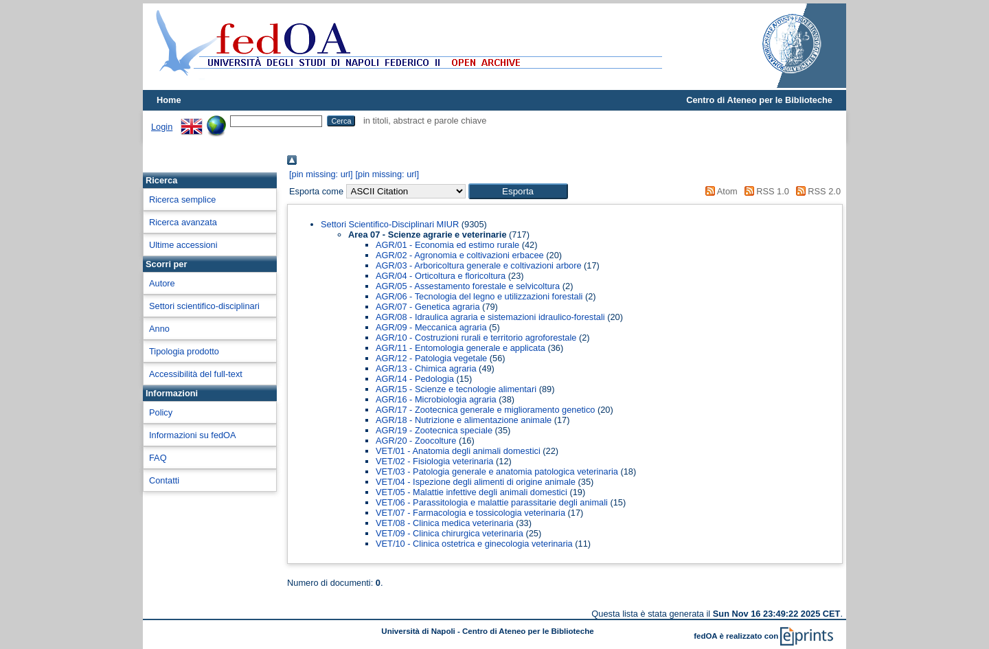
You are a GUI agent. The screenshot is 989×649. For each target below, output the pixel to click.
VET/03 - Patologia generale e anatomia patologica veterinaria (497, 471)
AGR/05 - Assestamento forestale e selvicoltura (468, 286)
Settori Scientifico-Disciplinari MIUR (390, 224)
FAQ (158, 458)
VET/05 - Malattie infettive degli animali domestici (471, 492)
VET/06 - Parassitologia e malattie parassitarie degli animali (492, 502)
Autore (162, 283)
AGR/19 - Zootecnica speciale (434, 430)
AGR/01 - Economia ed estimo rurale (447, 245)
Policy (160, 412)
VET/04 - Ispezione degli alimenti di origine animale (476, 482)
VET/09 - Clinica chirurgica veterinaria (449, 533)
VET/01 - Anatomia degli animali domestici (458, 451)
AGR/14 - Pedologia (415, 379)
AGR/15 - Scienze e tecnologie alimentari (456, 389)
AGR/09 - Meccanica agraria (431, 327)
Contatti (164, 480)
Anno (159, 328)
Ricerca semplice (182, 199)
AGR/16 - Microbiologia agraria (436, 399)
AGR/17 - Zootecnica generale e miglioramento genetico (485, 410)
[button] (518, 191)
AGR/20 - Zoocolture (416, 440)
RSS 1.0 (764, 191)
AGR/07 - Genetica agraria (428, 306)
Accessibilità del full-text (195, 374)
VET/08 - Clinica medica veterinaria (445, 523)
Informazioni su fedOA (192, 435)
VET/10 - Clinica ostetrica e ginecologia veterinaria (474, 543)
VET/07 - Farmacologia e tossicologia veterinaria (470, 513)
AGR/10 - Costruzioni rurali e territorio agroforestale (476, 337)
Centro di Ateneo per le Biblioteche (759, 100)
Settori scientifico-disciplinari (204, 306)
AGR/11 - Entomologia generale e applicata (460, 348)
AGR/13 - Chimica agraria (426, 368)
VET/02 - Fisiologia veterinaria (434, 461)
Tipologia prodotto (184, 351)
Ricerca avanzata (183, 222)
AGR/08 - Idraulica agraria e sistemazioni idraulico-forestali (490, 317)
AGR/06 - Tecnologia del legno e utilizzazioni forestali (479, 296)
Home (169, 100)
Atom (719, 191)
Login (161, 127)
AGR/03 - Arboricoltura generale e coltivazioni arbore (478, 265)
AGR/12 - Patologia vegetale (431, 358)
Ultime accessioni (183, 245)
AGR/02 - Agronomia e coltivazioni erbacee (460, 255)
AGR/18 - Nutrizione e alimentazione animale (464, 420)
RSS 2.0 (816, 191)
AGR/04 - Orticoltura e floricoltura (440, 276)
